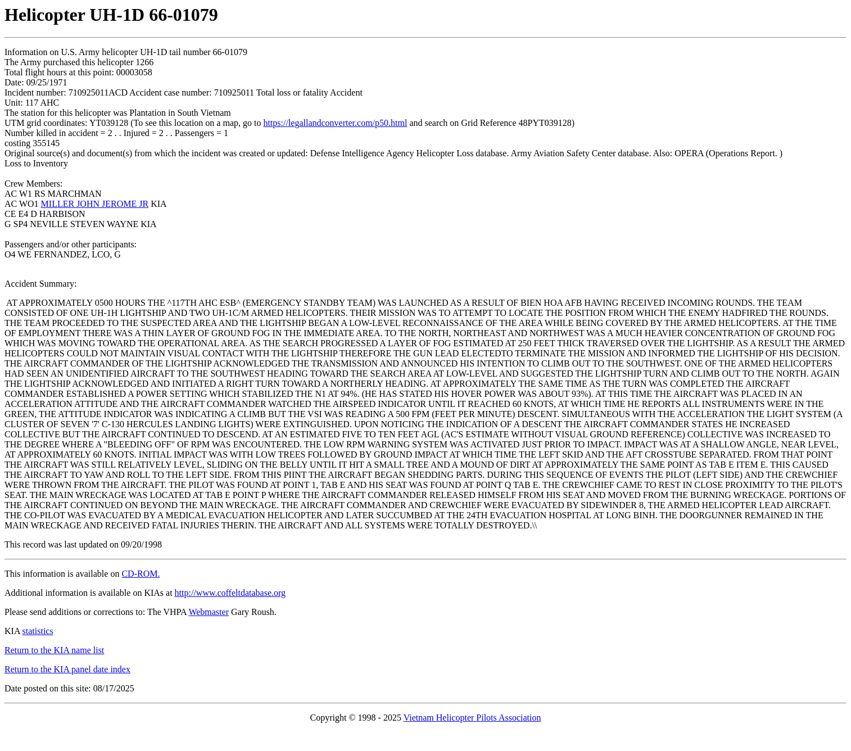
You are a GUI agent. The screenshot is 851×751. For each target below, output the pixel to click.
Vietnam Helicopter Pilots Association (472, 717)
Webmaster (208, 612)
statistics (37, 631)
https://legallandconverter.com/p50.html (335, 123)
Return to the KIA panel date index (67, 669)
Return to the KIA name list (54, 650)
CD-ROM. (140, 573)
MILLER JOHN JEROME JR (95, 204)
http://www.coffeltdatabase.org (230, 593)
